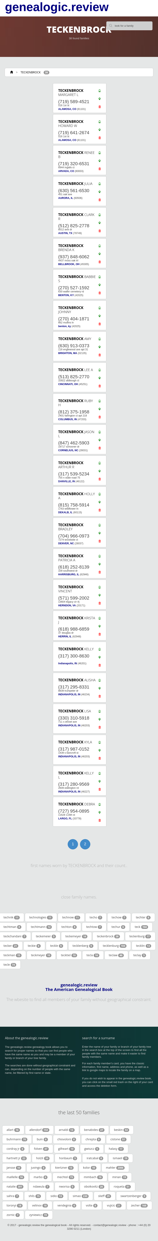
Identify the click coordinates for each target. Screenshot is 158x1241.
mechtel (65, 1177)
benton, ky (64, 326)
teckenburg (140, 936)
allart (13, 1130)
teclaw (116, 955)
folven (41, 1149)
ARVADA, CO (66, 171)
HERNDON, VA (67, 605)
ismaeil (121, 1158)
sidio (56, 1196)
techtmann (41, 927)
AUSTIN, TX (65, 233)
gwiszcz (91, 1149)
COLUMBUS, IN (67, 419)
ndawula (41, 1186)
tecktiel (69, 955)
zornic (13, 1215)
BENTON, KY (66, 295)
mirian (120, 1177)
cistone (118, 1139)
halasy (116, 1149)
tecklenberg (83, 946)
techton (69, 927)
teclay (139, 955)
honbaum (68, 1158)
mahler (115, 1168)
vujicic (114, 1205)
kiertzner (64, 1168)
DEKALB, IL (65, 512)
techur (118, 927)
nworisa (67, 1186)
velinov (40, 1205)
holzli (43, 1158)
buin (42, 1139)
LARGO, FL (65, 818)
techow (119, 917)
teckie (34, 946)
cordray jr (15, 1149)
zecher (139, 1205)
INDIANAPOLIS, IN (69, 694)
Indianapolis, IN (67, 663)
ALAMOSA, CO (67, 109)
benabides (94, 1130)
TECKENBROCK (31, 72)
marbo (41, 1177)
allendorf (39, 1130)
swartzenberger (134, 1196)
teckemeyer (76, 936)
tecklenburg (115, 946)
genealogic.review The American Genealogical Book (79, 987)
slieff (104, 1196)
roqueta (122, 1186)
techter (143, 917)
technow (71, 917)
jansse (14, 1168)
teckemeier (46, 936)
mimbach (93, 1177)
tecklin (143, 946)
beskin (121, 1130)
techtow (94, 927)
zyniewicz (38, 1215)
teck (141, 927)
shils (35, 1196)
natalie (15, 1186)
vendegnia (66, 1205)
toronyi (15, 1205)
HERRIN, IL (65, 636)
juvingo (38, 1168)
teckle (56, 946)
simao (81, 1196)
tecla (93, 955)
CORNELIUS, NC (68, 450)
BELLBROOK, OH (69, 264)
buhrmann (17, 1139)
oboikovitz (94, 1186)
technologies (41, 917)
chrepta (93, 1139)
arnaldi (67, 1130)
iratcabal (95, 1158)
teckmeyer (41, 955)
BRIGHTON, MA (67, 353)
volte (91, 1205)
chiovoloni (66, 1139)
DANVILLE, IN (66, 481)
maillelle (15, 1177)
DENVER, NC (66, 543)
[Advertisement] (23, 516)
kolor (89, 1168)
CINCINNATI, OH (68, 384)
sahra (13, 1196)
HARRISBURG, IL (68, 574)
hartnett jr (17, 1158)
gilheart (66, 1149)
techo (96, 917)
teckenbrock (108, 936)
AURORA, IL (65, 198)
